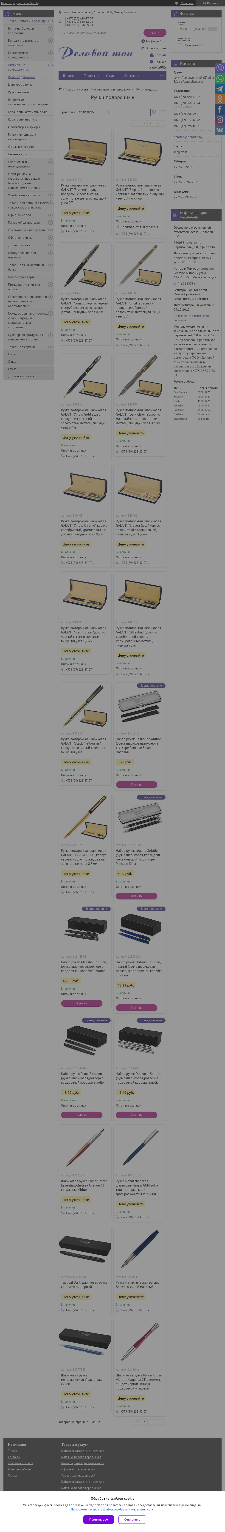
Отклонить (132, 1519)
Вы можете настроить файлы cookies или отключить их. (111, 1509)
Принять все (98, 1519)
